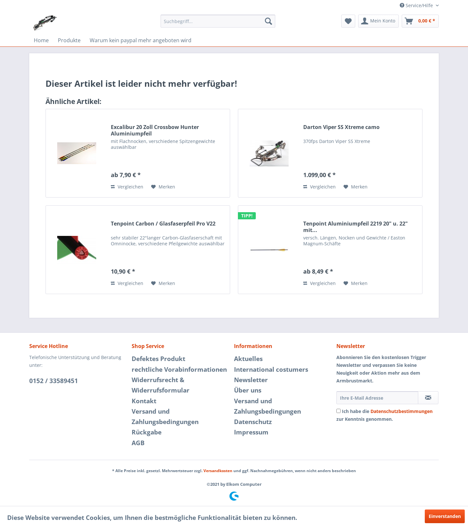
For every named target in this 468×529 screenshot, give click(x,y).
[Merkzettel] (348, 21)
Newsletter (251, 380)
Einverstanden (445, 516)
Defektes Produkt (158, 359)
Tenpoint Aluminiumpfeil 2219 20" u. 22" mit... (355, 226)
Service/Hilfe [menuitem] (417, 5)
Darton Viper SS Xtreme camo (341, 127)
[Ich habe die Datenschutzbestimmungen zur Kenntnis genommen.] (338, 411)
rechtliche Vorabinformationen (179, 369)
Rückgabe (147, 432)
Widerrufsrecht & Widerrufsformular (160, 385)
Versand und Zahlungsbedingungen (165, 416)
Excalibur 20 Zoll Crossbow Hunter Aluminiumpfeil (155, 130)
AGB (138, 443)
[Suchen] (268, 21)
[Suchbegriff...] (218, 21)
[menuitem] (218, 21)
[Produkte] (69, 40)
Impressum (251, 432)
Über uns (247, 390)
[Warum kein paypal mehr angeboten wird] (140, 40)
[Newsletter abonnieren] (428, 397)
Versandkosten (217, 470)
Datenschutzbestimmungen (401, 411)
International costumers (271, 369)
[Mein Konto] (378, 21)
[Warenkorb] (420, 21)
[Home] (41, 40)
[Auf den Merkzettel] (163, 187)
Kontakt (144, 401)
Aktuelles (248, 359)
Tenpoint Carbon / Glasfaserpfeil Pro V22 (163, 223)
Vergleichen (127, 187)
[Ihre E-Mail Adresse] (377, 397)
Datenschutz (253, 422)
